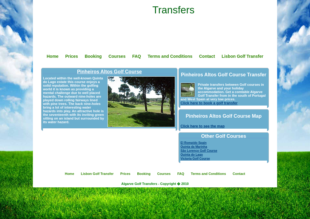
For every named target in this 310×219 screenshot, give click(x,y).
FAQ (136, 56)
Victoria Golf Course (195, 158)
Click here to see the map (203, 126)
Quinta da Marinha (194, 146)
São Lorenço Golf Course (199, 150)
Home (52, 56)
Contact (207, 56)
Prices (71, 56)
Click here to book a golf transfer (209, 103)
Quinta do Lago (192, 154)
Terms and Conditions (170, 56)
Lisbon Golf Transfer (242, 56)
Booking (93, 56)
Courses (116, 56)
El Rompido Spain (194, 142)
